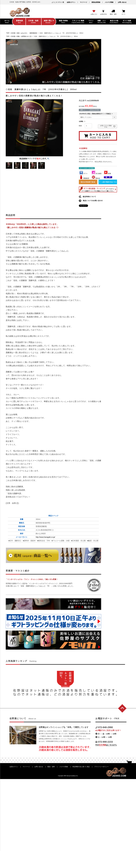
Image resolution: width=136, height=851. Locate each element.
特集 (18, 36)
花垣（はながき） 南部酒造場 (27, 33)
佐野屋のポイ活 (26, 36)
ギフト (83, 173)
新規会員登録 (96, 2)
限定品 (95, 178)
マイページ (83, 2)
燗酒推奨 (84, 178)
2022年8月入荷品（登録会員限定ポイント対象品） (96, 114)
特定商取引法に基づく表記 (81, 766)
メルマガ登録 (109, 2)
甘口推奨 (96, 173)
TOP (7, 33)
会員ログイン (71, 2)
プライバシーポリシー (101, 766)
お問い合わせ (122, 2)
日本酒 (13, 33)
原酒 (107, 173)
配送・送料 (51, 766)
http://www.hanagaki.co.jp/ (45, 537)
